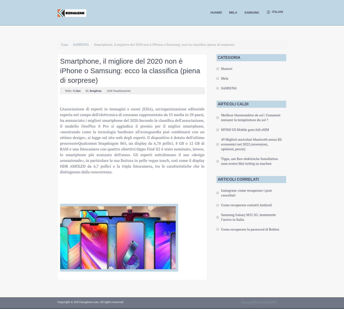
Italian (274, 12)
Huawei (216, 12)
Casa (64, 44)
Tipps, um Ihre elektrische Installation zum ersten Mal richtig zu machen (249, 161)
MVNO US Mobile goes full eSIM (245, 129)
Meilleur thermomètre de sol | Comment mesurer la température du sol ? (250, 117)
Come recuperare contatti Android (246, 205)
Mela (233, 12)
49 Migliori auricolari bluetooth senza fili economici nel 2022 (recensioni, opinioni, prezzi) (251, 144)
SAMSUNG (251, 12)
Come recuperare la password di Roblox (250, 229)
